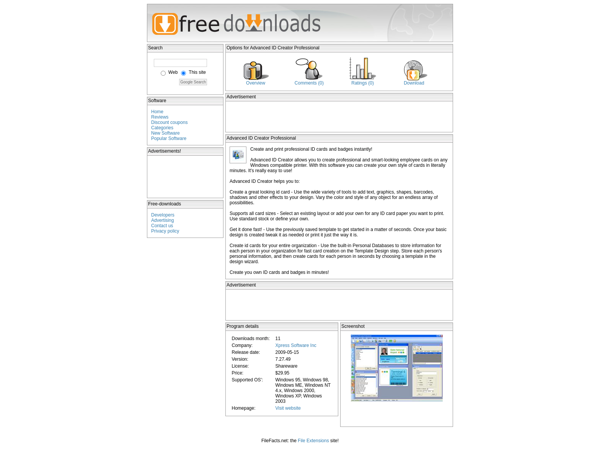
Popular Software (168, 138)
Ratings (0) (362, 83)
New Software (165, 133)
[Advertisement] (185, 177)
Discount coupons (169, 122)
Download (414, 83)
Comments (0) (309, 83)
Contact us (162, 225)
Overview (255, 83)
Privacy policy (165, 231)
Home (157, 111)
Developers (162, 215)
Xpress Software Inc (295, 345)
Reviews (159, 117)
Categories (162, 127)
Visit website (287, 408)
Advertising (162, 220)
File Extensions (313, 440)
